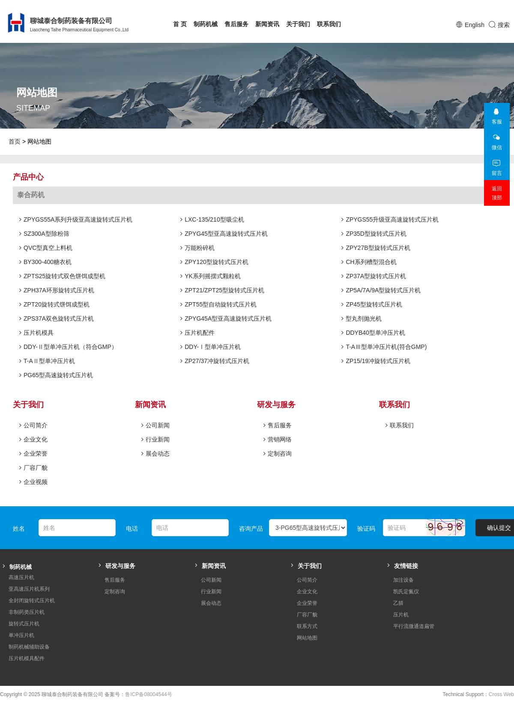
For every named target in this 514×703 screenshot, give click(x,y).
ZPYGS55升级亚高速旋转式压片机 (390, 219)
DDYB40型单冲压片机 (373, 332)
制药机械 (206, 24)
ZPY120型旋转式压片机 (214, 261)
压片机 (401, 615)
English (474, 24)
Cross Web (501, 694)
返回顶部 (497, 193)
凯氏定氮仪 (406, 592)
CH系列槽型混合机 (368, 261)
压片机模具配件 (27, 658)
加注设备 (403, 580)
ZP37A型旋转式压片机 (373, 276)
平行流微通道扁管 (413, 626)
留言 (496, 165)
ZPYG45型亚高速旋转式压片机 (224, 233)
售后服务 (236, 24)
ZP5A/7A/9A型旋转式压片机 (381, 290)
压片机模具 (36, 332)
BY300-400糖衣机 (45, 261)
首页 (15, 141)
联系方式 (307, 626)
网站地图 (307, 638)
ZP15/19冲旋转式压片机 (375, 361)
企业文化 (33, 439)
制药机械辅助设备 (29, 647)
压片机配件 (197, 332)
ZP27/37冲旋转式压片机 (214, 361)
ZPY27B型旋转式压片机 (375, 247)
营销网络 (277, 439)
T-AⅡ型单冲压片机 (47, 361)
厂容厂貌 (33, 467)
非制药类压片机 (27, 612)
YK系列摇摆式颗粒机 (210, 276)
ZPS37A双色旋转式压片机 (56, 318)
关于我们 (298, 24)
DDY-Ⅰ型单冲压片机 (210, 346)
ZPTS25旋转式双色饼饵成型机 (62, 276)
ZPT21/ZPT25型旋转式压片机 (222, 290)
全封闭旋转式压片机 (32, 601)
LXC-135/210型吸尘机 (212, 219)
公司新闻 (155, 425)
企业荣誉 (33, 453)
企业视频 (33, 481)
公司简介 (33, 425)
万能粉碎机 (197, 247)
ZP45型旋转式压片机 (371, 304)
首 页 (180, 24)
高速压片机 (21, 577)
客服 (496, 114)
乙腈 (398, 603)
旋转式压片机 (24, 624)
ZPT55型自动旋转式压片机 (218, 304)
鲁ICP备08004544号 (148, 694)
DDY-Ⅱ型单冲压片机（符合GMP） (68, 346)
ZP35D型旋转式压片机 (373, 233)
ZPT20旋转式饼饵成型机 (54, 304)
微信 (496, 139)
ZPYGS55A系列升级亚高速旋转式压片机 (75, 219)
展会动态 (155, 453)
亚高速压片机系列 (29, 589)
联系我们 (329, 24)
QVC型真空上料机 (45, 247)
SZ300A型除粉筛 (44, 233)
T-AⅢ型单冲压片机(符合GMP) (384, 346)
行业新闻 (155, 439)
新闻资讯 (267, 24)
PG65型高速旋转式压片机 (56, 375)
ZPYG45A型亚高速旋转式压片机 (226, 318)
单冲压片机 (21, 635)
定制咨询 (277, 453)
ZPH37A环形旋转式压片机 (56, 290)
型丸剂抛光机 (361, 318)
